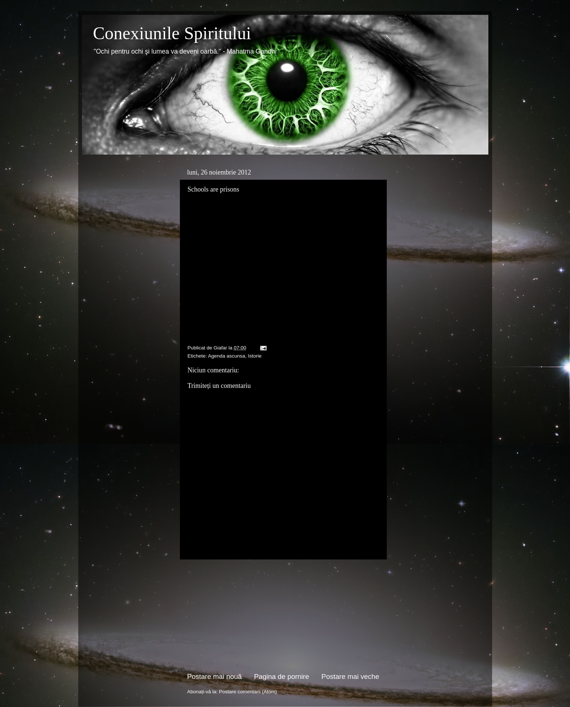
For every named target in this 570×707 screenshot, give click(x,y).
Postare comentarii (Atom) (248, 691)
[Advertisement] (283, 615)
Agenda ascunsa (226, 356)
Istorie (255, 356)
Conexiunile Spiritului (172, 33)
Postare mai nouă (214, 676)
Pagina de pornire (281, 676)
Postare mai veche (350, 676)
